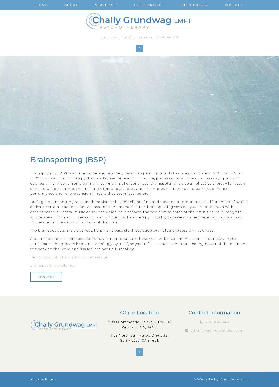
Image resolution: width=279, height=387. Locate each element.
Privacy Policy (43, 379)
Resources (192, 5)
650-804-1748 (167, 37)
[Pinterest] (139, 48)
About (71, 5)
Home (41, 5)
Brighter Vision (234, 379)
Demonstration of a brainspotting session (69, 257)
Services (104, 5)
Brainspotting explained (53, 265)
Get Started (147, 5)
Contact (234, 5)
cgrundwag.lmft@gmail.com (125, 37)
